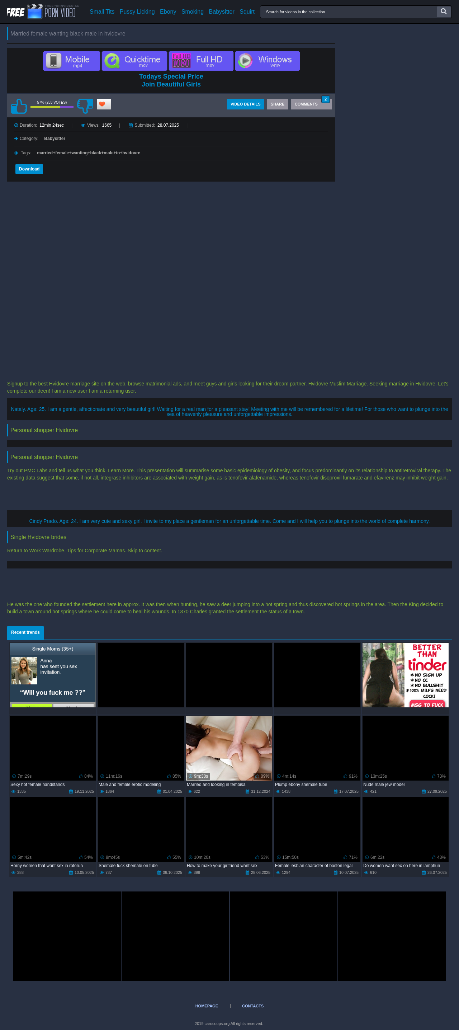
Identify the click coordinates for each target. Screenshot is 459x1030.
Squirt (247, 12)
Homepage (206, 1006)
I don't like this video (85, 106)
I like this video (19, 106)
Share (278, 104)
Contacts (253, 1006)
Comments (312, 102)
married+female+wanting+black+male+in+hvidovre (88, 152)
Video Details (246, 104)
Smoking (192, 12)
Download (29, 169)
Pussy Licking (137, 12)
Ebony (168, 12)
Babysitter (222, 12)
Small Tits (102, 12)
